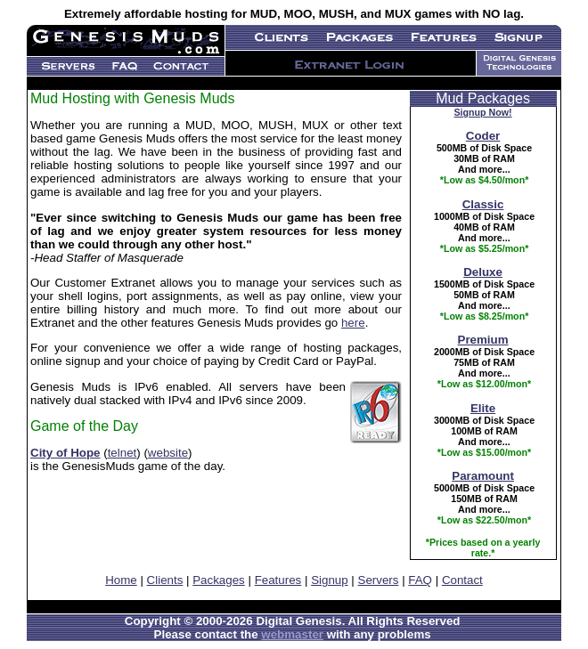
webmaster (292, 634)
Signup (329, 580)
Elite (482, 408)
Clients (165, 580)
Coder (483, 135)
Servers (378, 580)
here (353, 322)
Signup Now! (483, 112)
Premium (483, 339)
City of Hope (65, 452)
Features (278, 580)
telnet (122, 452)
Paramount (483, 476)
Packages (218, 580)
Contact (462, 580)
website (168, 452)
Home (121, 580)
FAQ (420, 580)
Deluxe (482, 272)
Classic (483, 204)
